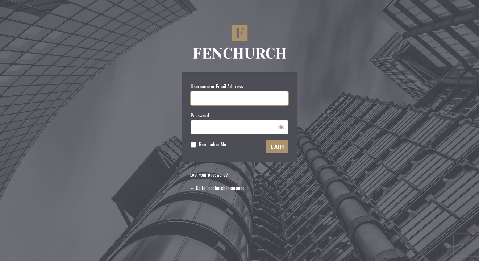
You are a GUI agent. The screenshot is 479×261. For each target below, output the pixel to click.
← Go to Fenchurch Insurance (217, 187)
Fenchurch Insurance (239, 44)
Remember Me (212, 144)
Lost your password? (209, 174)
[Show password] (281, 127)
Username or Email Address (217, 86)
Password (200, 115)
